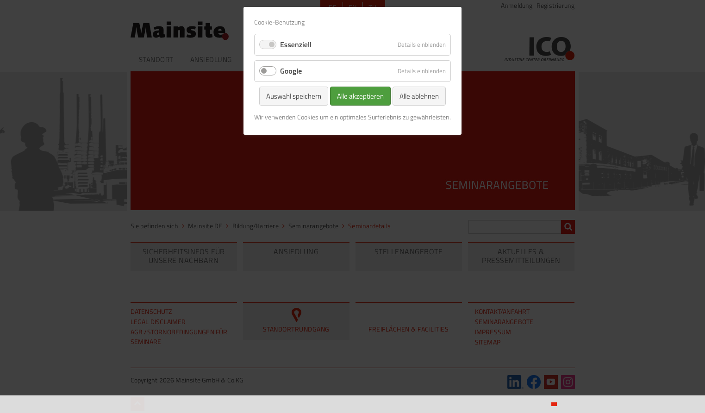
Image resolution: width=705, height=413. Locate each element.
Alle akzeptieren (360, 96)
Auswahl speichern (293, 96)
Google (291, 70)
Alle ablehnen (419, 96)
